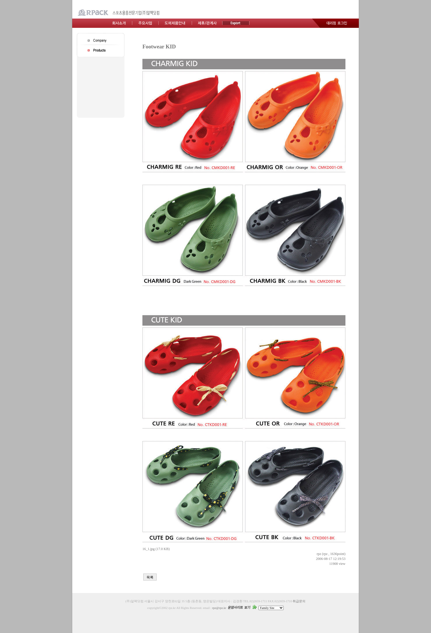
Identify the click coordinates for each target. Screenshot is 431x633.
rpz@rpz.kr (219, 608)
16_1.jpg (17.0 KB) (156, 549)
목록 (149, 577)
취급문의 (299, 601)
